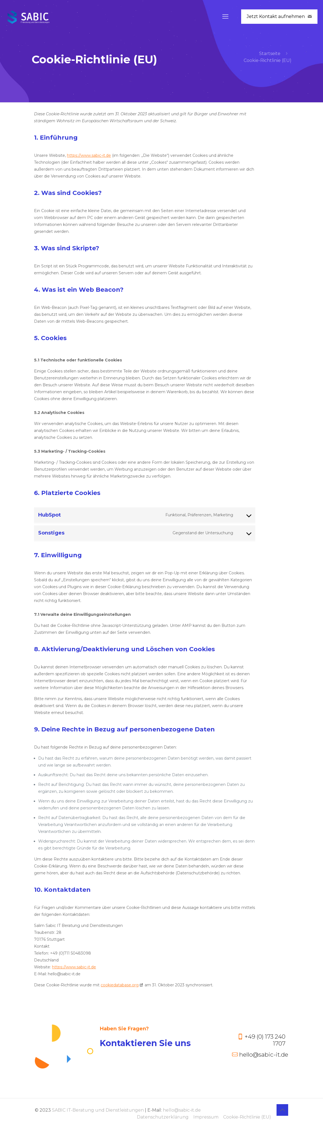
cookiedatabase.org (120, 984)
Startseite (269, 53)
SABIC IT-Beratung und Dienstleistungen (98, 1110)
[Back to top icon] (282, 1110)
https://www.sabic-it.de (89, 155)
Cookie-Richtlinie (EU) (247, 1117)
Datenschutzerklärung (163, 1117)
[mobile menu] (225, 16)
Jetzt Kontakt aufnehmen (279, 16)
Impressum (205, 1117)
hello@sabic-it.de (182, 1110)
